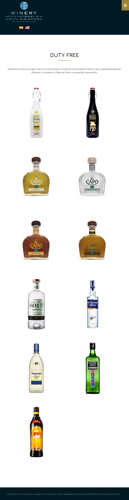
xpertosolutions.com (111, 494)
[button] (125, 5)
